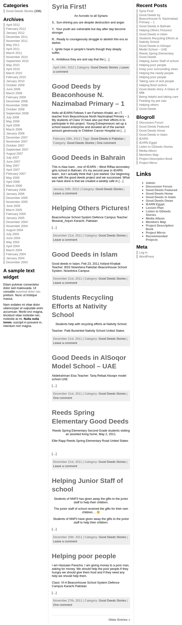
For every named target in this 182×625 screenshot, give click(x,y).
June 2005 (13, 206)
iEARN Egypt (148, 142)
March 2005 (14, 210)
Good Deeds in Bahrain (88, 157)
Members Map (149, 154)
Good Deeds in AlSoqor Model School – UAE (155, 47)
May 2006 (12, 177)
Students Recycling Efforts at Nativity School (83, 306)
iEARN (143, 138)
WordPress (146, 256)
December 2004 (17, 222)
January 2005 (15, 218)
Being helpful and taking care (158, 96)
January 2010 (15, 81)
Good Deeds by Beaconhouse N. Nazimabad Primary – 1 (88, 95)
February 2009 (16, 97)
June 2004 (13, 238)
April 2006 (13, 181)
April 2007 (13, 169)
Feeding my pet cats (152, 101)
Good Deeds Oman (159, 200)
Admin (150, 183)
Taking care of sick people (156, 81)
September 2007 (17, 149)
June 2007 (13, 161)
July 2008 (12, 117)
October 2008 (15, 109)
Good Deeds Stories (19, 11)
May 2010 (12, 65)
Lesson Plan (155, 208)
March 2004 (14, 250)
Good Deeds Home (152, 130)
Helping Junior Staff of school (158, 61)
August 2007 (14, 153)
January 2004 (15, 258)
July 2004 (12, 234)
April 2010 (13, 69)
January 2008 (15, 133)
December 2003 (17, 262)
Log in (143, 252)
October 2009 (15, 85)
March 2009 (14, 93)
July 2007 (12, 157)
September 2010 (17, 61)
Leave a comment (65, 193)
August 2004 (14, 230)
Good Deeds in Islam (85, 254)
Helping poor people (84, 556)
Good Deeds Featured (154, 126)
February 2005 (16, 214)
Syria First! (69, 6)
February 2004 (16, 254)
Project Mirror (148, 163)
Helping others (149, 105)
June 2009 (13, 89)
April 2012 (13, 25)
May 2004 (12, 242)
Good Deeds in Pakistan (107, 138)
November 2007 (17, 141)
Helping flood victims (153, 85)
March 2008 (14, 129)
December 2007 (17, 137)
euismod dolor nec (28, 291)
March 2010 (14, 73)
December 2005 (17, 198)
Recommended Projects (157, 237)
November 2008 (17, 105)
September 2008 (17, 113)
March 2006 (14, 186)
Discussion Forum (151, 122)
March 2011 (14, 53)
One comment (106, 143)
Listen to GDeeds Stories (156, 146)
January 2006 (15, 194)
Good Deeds (147, 109)
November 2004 (17, 226)
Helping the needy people (156, 73)
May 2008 (12, 121)
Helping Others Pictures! (91, 208)
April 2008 (13, 125)
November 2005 (17, 202)
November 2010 (17, 57)
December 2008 (17, 101)
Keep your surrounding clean (158, 69)
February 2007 (16, 173)
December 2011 (17, 37)
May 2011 (12, 45)
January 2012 (15, 33)
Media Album (148, 150)
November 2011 (17, 41)
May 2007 (12, 165)
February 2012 (16, 29)
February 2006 (16, 190)
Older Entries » (119, 619)
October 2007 (15, 145)
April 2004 (13, 246)
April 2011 (13, 49)
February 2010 (16, 77)
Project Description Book (155, 159)
